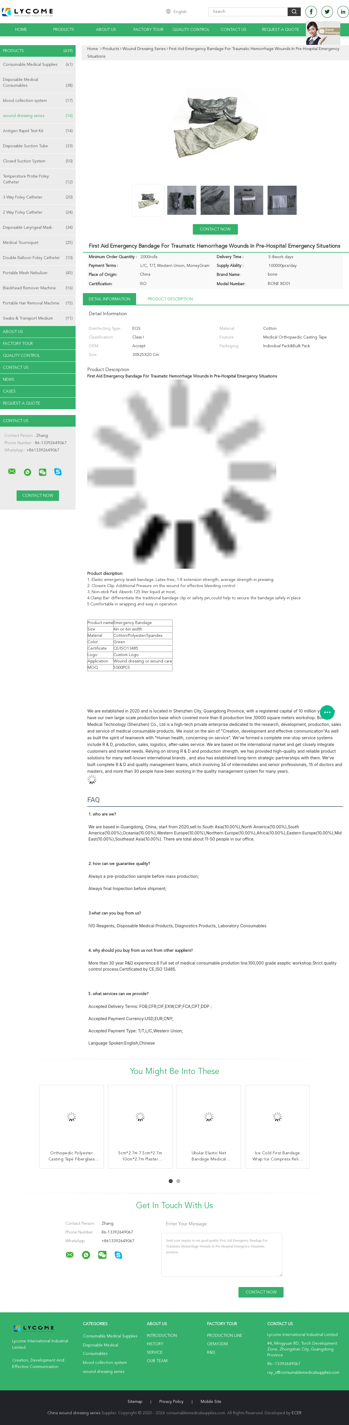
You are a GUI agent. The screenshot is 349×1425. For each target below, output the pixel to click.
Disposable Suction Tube (38, 146)
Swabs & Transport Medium (38, 318)
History (155, 1344)
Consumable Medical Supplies (38, 65)
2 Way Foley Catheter (38, 212)
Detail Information (109, 299)
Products (63, 30)
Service (155, 1352)
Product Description (170, 299)
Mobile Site (211, 1402)
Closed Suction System (38, 161)
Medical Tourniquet (38, 243)
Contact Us (233, 30)
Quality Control (191, 30)
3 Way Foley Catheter (38, 197)
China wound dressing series (73, 1413)
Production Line (224, 1336)
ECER (297, 1413)
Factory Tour (148, 30)
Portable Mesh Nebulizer (38, 273)
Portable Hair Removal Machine (38, 303)
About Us (106, 30)
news (8, 379)
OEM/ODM (217, 1344)
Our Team (157, 1361)
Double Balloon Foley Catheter (38, 258)
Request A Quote (280, 30)
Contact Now (215, 229)
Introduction (162, 1336)
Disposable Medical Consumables (38, 83)
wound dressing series (38, 116)
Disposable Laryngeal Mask (38, 228)
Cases (9, 391)
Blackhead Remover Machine (38, 288)
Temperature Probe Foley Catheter (38, 179)
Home (21, 30)
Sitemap (135, 1402)
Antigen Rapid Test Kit (38, 131)
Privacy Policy (171, 1402)
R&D (211, 1352)
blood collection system (38, 101)
